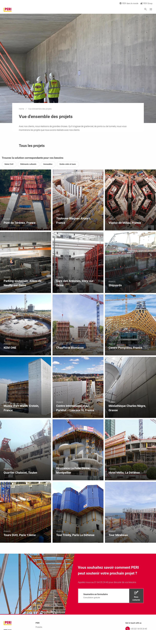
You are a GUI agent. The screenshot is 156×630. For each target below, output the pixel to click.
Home (21, 109)
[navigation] (110, 596)
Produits (39, 627)
